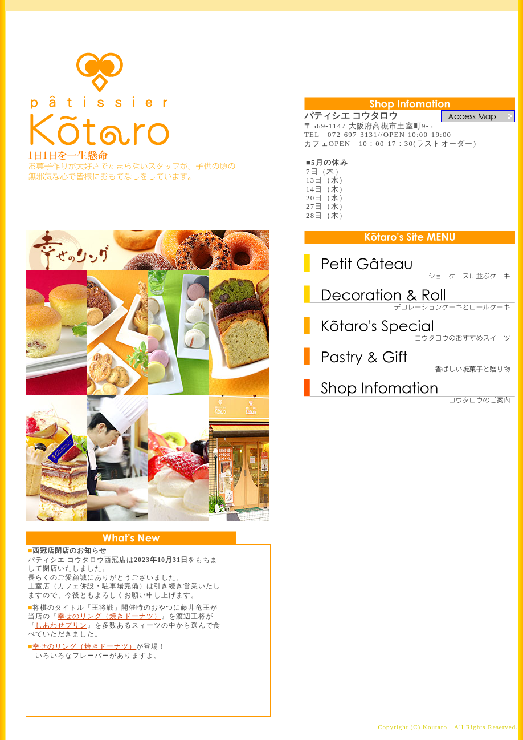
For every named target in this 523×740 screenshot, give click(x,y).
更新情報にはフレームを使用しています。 (148, 630)
